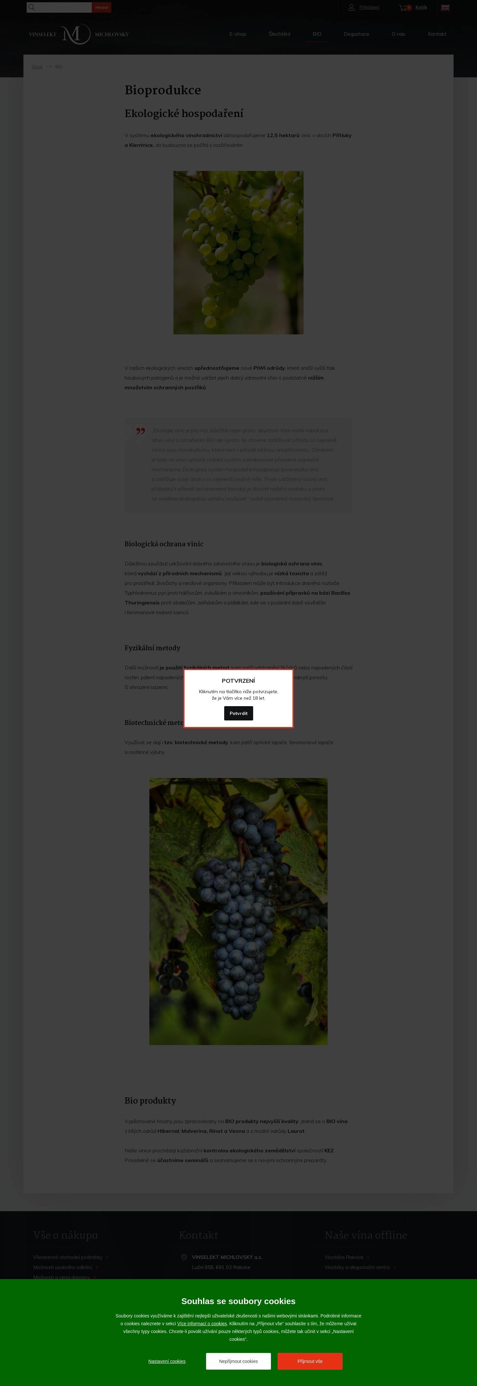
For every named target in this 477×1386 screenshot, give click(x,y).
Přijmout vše (309, 1361)
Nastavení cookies (166, 1361)
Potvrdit (239, 713)
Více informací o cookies (202, 1323)
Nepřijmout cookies (238, 1361)
